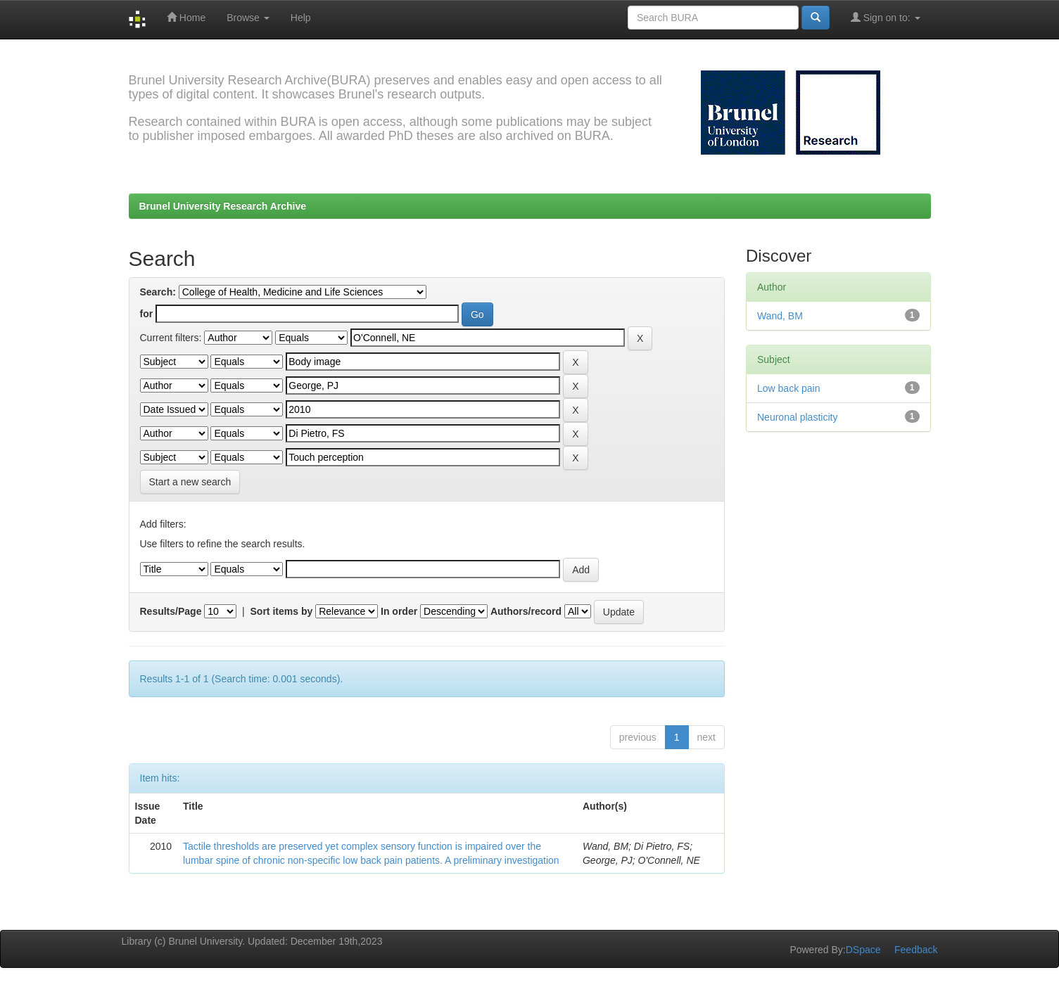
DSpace (863, 949)
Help (301, 17)
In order (399, 611)
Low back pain (788, 388)
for (146, 313)
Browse (248, 17)
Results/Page (171, 611)
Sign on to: (885, 17)
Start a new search (190, 481)
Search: (158, 292)
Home (186, 17)
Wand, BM (780, 315)
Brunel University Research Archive (223, 206)
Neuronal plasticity (797, 417)
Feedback (915, 949)
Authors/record (526, 611)
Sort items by (282, 611)
